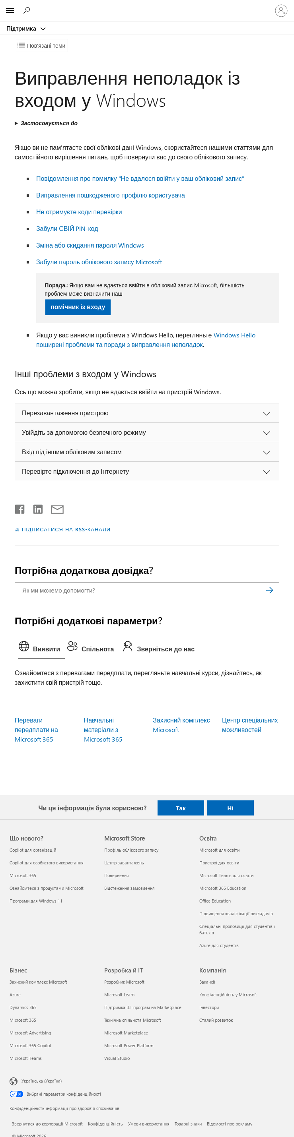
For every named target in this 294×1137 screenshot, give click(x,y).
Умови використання (148, 1124)
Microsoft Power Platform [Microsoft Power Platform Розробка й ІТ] (128, 1045)
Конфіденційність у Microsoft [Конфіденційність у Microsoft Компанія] (228, 995)
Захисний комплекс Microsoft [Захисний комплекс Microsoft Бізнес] (38, 982)
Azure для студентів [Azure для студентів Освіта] (219, 945)
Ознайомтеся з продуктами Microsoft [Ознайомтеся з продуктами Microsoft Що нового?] (47, 888)
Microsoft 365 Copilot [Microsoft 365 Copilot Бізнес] (30, 1045)
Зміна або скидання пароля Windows (90, 245)
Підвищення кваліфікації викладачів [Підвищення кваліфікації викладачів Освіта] (236, 913)
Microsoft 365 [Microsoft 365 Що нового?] (23, 875)
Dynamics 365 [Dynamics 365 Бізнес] (23, 1007)
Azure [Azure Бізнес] (15, 995)
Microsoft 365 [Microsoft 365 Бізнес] (23, 1020)
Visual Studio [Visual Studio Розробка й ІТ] (117, 1058)
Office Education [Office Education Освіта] (215, 901)
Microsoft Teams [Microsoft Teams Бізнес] (26, 1058)
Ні (231, 808)
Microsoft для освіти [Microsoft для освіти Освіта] (219, 850)
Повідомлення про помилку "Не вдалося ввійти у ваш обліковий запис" (140, 178)
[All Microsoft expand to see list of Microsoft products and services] (9, 10)
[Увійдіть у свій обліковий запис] (281, 10)
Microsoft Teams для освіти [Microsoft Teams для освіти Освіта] (226, 875)
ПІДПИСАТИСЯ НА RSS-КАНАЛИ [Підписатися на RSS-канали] (66, 529)
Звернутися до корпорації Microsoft (47, 1124)
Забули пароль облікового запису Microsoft (99, 262)
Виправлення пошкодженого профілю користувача (110, 195)
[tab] (41, 648)
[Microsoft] (147, 6)
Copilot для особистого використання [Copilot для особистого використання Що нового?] (47, 863)
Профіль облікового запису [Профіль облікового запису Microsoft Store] (131, 850)
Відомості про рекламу (229, 1124)
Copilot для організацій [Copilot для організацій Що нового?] (33, 850)
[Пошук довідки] (28, 10)
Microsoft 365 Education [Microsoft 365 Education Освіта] (222, 888)
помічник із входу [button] (78, 306)
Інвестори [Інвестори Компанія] (209, 1007)
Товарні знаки (188, 1124)
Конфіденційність (105, 1124)
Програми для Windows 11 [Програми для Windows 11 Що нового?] (36, 901)
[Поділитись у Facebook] (20, 507)
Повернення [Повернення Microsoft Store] (116, 875)
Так (181, 808)
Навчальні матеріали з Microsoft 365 (103, 729)
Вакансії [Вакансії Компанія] (207, 982)
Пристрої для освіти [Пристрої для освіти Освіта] (219, 863)
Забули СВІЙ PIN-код (67, 228)
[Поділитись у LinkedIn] (35, 507)
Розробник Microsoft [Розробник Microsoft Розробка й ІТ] (124, 982)
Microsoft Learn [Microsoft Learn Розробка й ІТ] (119, 995)
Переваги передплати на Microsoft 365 (36, 729)
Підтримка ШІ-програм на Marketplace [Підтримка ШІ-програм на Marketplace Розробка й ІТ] (142, 1007)
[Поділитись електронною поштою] (54, 507)
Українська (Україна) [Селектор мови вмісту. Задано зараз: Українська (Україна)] (41, 1081)
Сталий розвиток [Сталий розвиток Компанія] (216, 1020)
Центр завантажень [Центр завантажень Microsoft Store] (124, 863)
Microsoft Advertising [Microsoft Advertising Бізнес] (30, 1033)
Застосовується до (49, 123)
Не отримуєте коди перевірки (79, 211)
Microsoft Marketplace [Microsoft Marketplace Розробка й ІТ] (126, 1033)
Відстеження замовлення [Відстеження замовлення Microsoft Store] (129, 888)
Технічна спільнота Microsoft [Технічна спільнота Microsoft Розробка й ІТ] (132, 1020)
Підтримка (22, 28)
